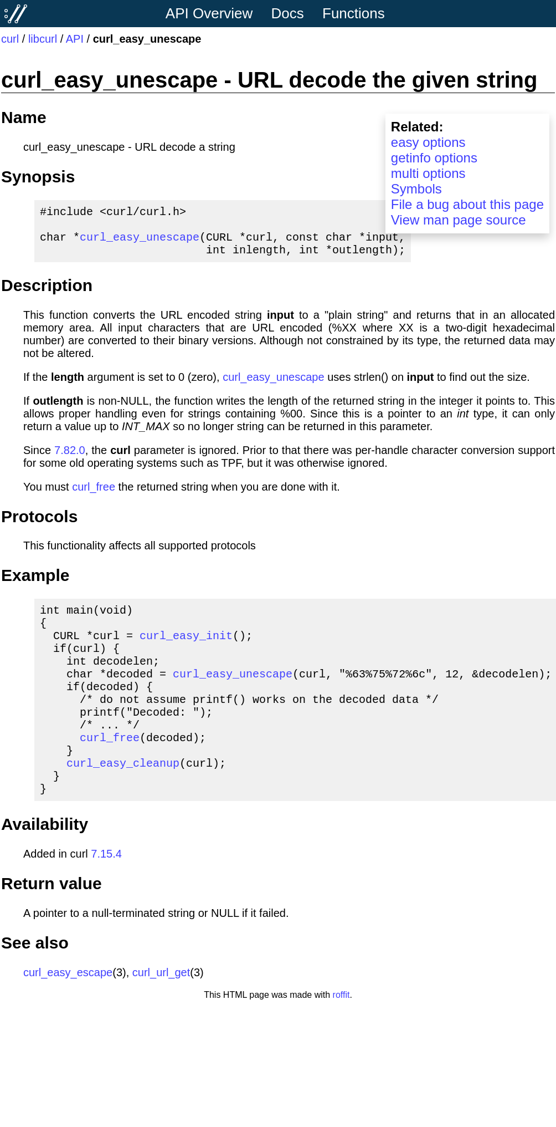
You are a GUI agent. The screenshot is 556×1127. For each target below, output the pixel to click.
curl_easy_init (186, 650)
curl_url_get (161, 1014)
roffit (341, 1037)
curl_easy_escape (67, 1014)
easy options (428, 142)
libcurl (42, 39)
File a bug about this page (467, 204)
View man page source (458, 219)
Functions (353, 13)
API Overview (209, 13)
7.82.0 (69, 459)
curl (10, 39)
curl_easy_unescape (139, 243)
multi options (428, 173)
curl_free (93, 495)
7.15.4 (106, 896)
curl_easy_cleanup (122, 800)
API (75, 39)
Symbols (416, 188)
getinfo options (434, 157)
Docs (287, 13)
